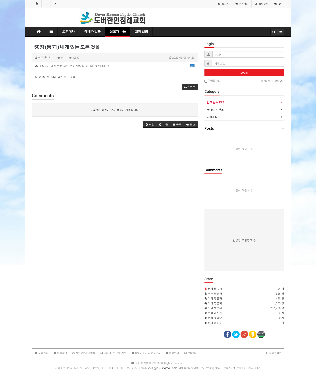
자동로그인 (212, 81)
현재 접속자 (215, 288)
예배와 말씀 (92, 31)
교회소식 (212, 117)
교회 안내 (68, 31)
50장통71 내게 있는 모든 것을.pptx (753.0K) (115, 66)
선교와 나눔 (118, 31)
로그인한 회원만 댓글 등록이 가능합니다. (115, 110)
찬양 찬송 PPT (215, 102)
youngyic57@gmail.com (162, 368)
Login (244, 72)
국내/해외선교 (215, 109)
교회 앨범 (141, 31)
